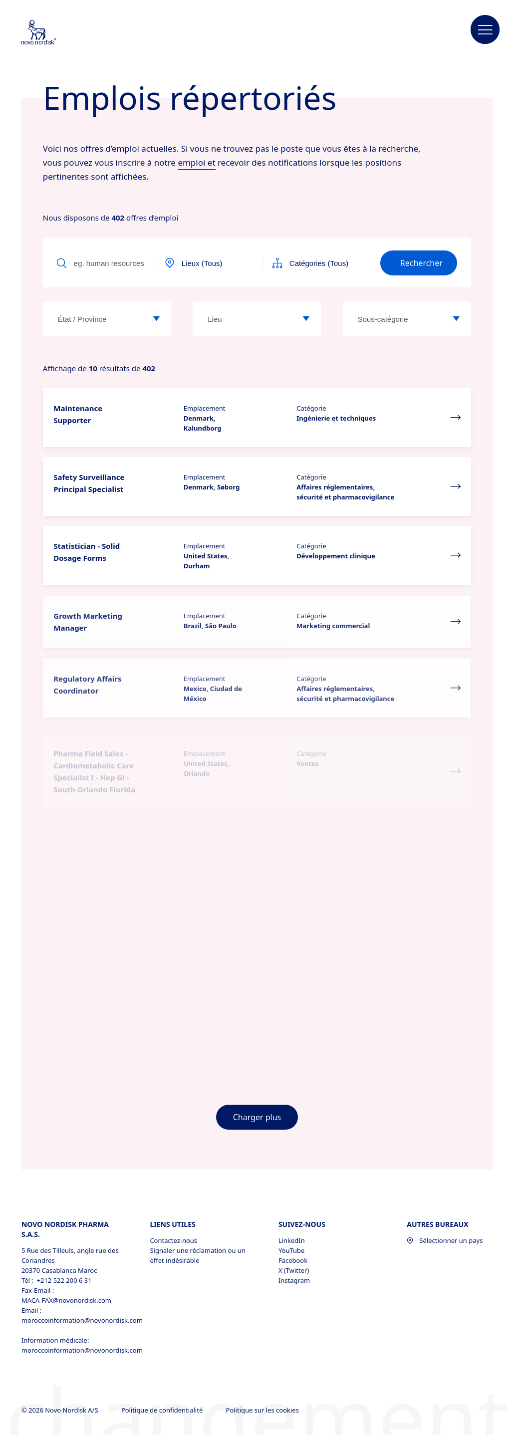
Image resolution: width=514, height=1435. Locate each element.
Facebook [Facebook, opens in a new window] (292, 1260)
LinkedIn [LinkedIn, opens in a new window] (291, 1240)
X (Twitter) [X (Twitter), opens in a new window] (293, 1270)
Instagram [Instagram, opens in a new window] (294, 1280)
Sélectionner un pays (445, 1240)
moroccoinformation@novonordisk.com (75, 1320)
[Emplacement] (306, 318)
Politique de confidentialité (163, 1410)
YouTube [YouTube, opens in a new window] (291, 1250)
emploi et (196, 162)
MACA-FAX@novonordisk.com (66, 1300)
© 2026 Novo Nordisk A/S (60, 1410)
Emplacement (205, 408)
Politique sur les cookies (263, 1410)
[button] (485, 30)
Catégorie (311, 408)
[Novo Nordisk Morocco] (51, 33)
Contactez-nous (173, 1240)
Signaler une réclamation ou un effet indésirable (197, 1255)
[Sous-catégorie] (456, 318)
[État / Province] (156, 318)
